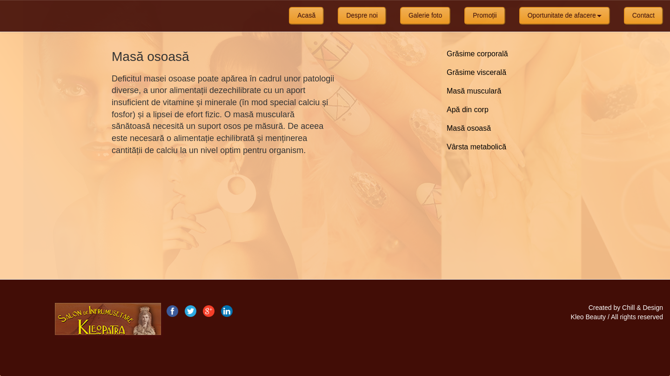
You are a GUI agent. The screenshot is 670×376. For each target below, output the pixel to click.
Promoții (484, 15)
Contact (643, 15)
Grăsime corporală (477, 54)
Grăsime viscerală (476, 72)
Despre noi (362, 15)
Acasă (306, 15)
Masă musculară (474, 91)
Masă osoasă (469, 128)
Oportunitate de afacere (565, 15)
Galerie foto (425, 15)
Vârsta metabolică (476, 147)
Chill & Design (642, 307)
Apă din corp (468, 110)
